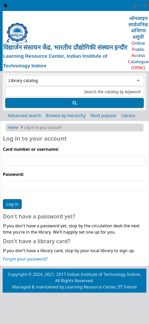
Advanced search (24, 115)
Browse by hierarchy (66, 115)
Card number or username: (31, 149)
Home (13, 127)
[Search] (74, 103)
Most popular (103, 115)
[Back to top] (133, 308)
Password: (13, 174)
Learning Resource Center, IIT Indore (5, 5)
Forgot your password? (25, 259)
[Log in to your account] (135, 5)
